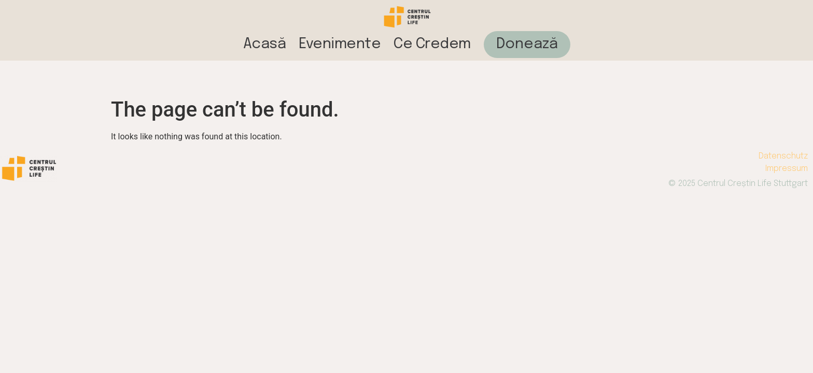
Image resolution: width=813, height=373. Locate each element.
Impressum (786, 168)
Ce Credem (432, 44)
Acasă (264, 44)
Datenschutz (783, 156)
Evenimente (340, 44)
